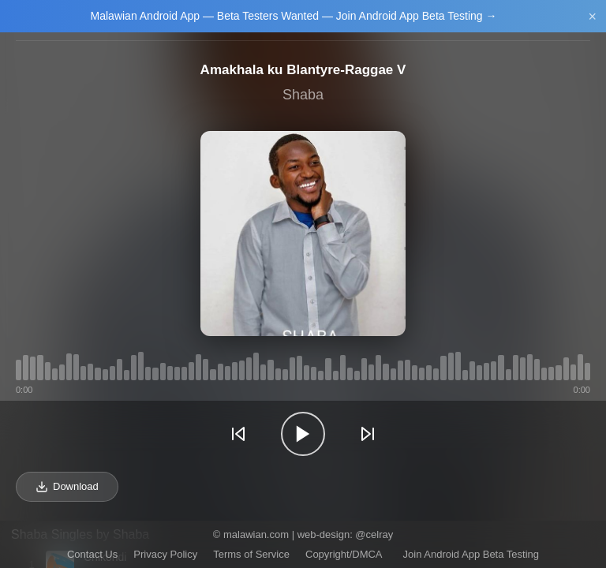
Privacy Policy (165, 554)
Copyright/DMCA (344, 554)
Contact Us (92, 554)
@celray (374, 534)
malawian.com (256, 534)
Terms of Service (251, 554)
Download (67, 486)
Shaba (303, 95)
